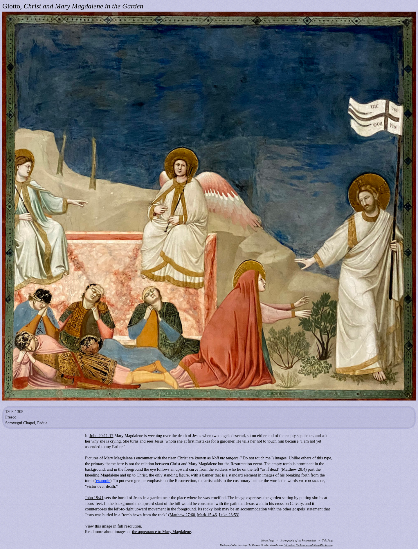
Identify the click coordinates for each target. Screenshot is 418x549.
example (103, 480)
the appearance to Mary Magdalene (161, 531)
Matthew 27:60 (182, 514)
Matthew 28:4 (293, 469)
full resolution (129, 526)
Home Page (267, 540)
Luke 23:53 (228, 514)
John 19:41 (94, 497)
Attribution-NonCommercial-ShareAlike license (308, 544)
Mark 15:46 (207, 514)
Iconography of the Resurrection (298, 540)
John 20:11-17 (101, 435)
